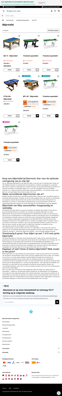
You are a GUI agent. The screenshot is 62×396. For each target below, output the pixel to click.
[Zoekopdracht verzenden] (2, 16)
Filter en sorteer (53, 30)
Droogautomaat (6, 334)
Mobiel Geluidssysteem (8, 325)
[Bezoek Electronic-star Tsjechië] (24, 375)
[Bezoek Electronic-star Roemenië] (9, 379)
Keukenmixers (6, 344)
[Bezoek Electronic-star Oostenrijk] (6, 375)
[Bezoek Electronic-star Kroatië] (6, 379)
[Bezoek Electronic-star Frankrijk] (12, 375)
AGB (10, 388)
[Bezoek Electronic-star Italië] (15, 375)
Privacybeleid (36, 377)
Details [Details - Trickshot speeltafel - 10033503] (29, 69)
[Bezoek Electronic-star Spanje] (18, 375)
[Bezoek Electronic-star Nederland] (15, 379)
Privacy (4, 388)
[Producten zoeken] (31, 15)
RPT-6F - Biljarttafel (30, 96)
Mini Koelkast (6, 321)
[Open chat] (59, 393)
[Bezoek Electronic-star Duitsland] (3, 375)
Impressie (16, 388)
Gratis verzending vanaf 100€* (52, 7)
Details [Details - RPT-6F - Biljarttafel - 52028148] (29, 115)
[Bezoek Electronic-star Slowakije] (21, 375)
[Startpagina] (4, 20)
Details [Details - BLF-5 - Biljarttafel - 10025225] (10, 69)
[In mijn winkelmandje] (37, 115)
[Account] (51, 11)
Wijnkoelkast (5, 331)
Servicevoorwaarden (46, 377)
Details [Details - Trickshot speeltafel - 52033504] (49, 115)
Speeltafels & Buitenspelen (22, 20)
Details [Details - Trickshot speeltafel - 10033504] (49, 69)
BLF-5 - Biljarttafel (11, 56)
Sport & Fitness (10, 20)
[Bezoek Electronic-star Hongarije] (27, 375)
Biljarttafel (34, 20)
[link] (11, 44)
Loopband (5, 328)
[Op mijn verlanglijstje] (19, 36)
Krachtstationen (6, 338)
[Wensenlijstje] (55, 11)
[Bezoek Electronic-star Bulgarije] (12, 379)
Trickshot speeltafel (30, 56)
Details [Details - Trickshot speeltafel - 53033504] (10, 160)
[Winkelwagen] (59, 11)
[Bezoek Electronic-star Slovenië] (21, 379)
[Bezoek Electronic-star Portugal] (18, 379)
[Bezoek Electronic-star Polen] (3, 379)
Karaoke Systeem (7, 341)
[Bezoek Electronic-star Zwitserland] (9, 375)
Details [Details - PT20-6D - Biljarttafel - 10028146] (10, 115)
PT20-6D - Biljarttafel (8, 97)
